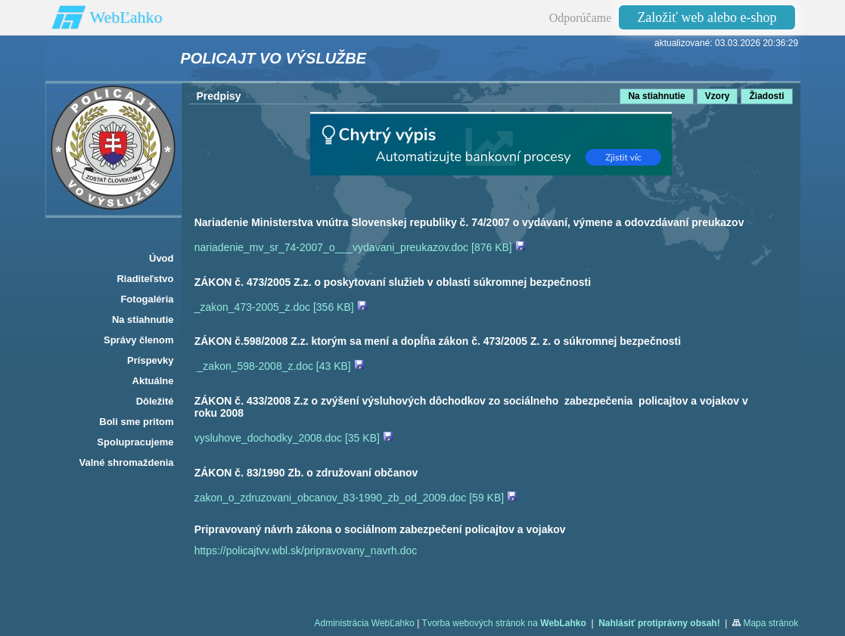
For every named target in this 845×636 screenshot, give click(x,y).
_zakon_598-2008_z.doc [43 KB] (281, 366)
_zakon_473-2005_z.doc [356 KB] (281, 307)
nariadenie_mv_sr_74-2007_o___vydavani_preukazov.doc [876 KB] (360, 247)
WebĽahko (126, 17)
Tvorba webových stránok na (504, 623)
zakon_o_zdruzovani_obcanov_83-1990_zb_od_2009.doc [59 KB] (355, 498)
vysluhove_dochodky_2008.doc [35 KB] (293, 438)
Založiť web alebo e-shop (706, 17)
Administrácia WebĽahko (364, 623)
